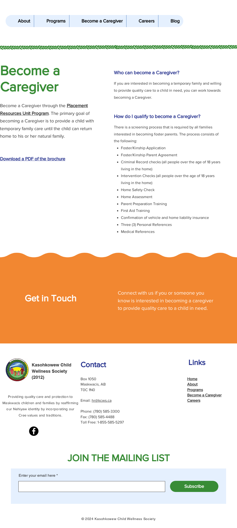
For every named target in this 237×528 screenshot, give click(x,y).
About (192, 384)
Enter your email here (37, 475)
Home (192, 379)
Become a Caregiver (204, 395)
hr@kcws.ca (101, 400)
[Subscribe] (194, 486)
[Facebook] (33, 431)
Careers (193, 400)
